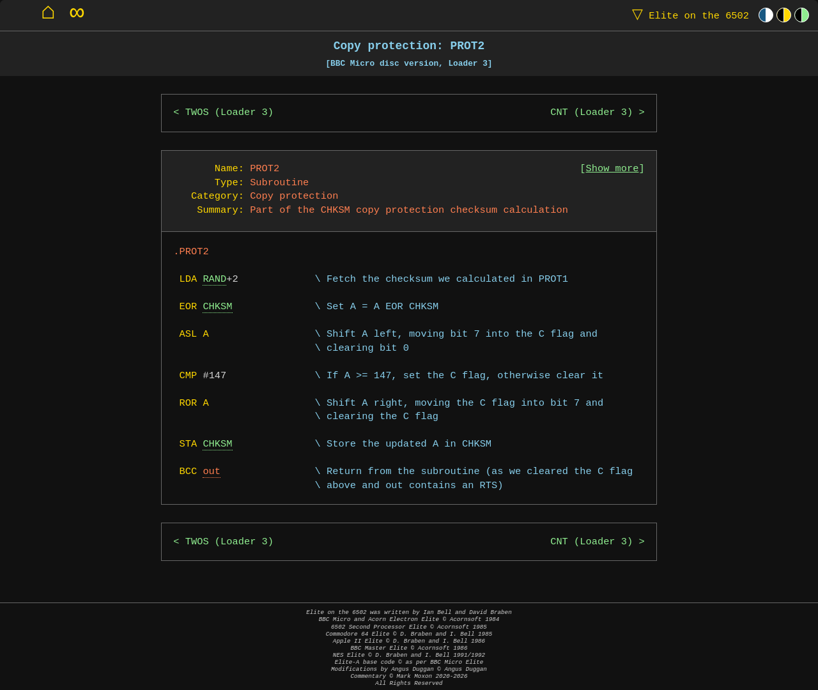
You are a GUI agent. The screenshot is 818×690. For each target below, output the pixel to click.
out (211, 472)
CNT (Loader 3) (591, 112)
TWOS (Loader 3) (229, 112)
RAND (214, 279)
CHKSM (217, 307)
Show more (612, 169)
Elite (687, 15)
